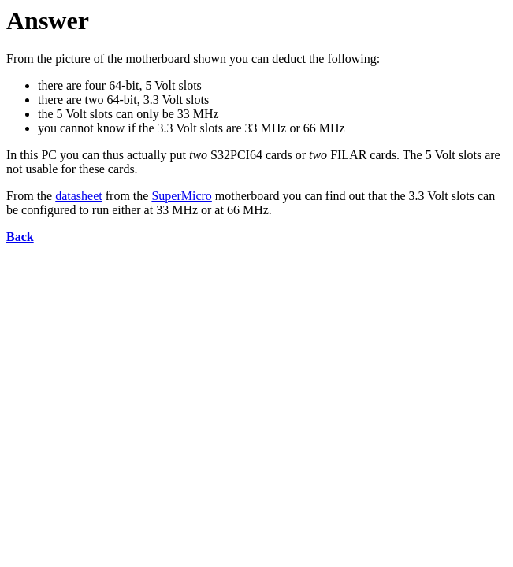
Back (20, 236)
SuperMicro (181, 195)
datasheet (78, 195)
